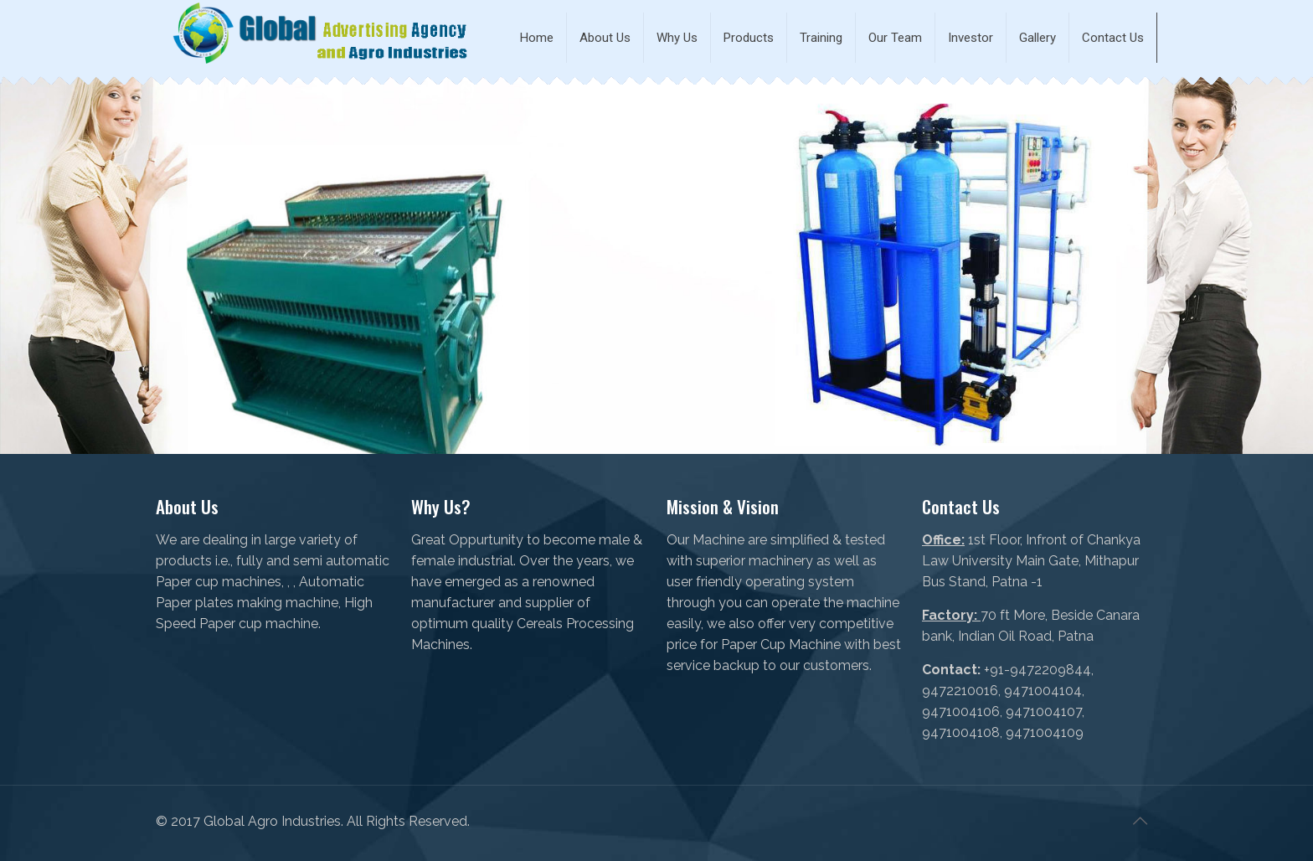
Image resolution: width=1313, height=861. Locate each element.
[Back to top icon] (1139, 820)
